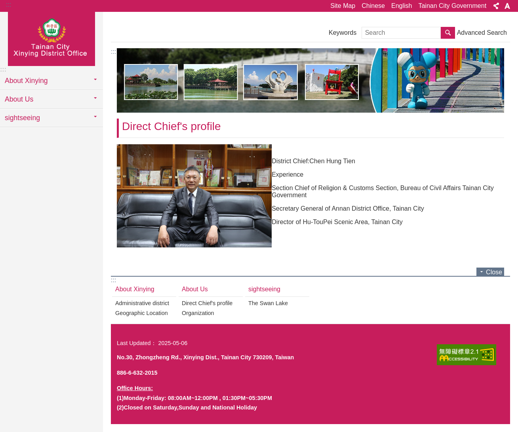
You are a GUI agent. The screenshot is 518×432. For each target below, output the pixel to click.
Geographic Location (141, 313)
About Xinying (134, 289)
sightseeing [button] (22, 118)
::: (8, 4)
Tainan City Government (452, 5)
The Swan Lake (268, 303)
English (401, 5)
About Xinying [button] (26, 81)
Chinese (373, 5)
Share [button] (496, 6)
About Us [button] (19, 99)
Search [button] (448, 33)
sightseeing (264, 289)
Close (494, 272)
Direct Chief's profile (171, 126)
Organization (198, 313)
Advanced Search (482, 32)
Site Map (342, 5)
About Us (195, 289)
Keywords (342, 32)
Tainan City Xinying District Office (51, 38)
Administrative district (142, 303)
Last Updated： (136, 343)
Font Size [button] (507, 6)
